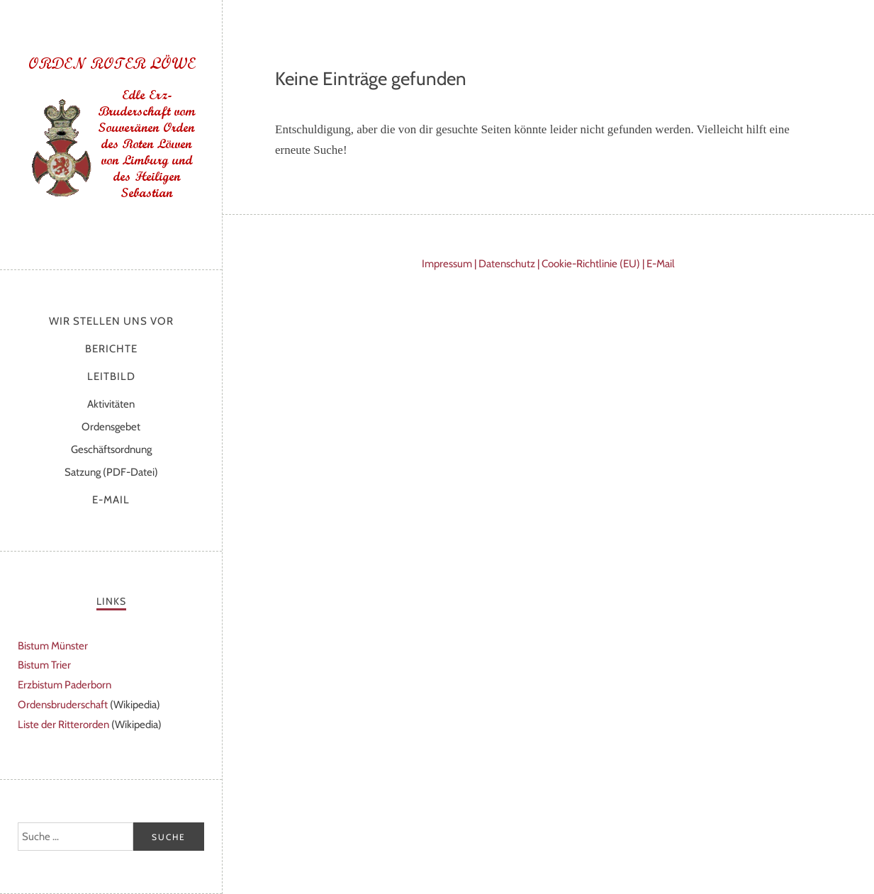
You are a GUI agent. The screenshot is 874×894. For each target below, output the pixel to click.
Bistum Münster (53, 645)
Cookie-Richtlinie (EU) (591, 263)
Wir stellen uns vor (111, 321)
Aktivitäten (111, 404)
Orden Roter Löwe (111, 131)
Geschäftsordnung (111, 449)
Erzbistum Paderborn (64, 684)
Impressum (447, 263)
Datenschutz (506, 263)
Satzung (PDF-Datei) (111, 472)
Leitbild (111, 376)
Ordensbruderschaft (63, 704)
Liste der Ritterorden (63, 724)
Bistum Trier (44, 665)
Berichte (111, 348)
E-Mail (111, 499)
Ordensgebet (111, 426)
